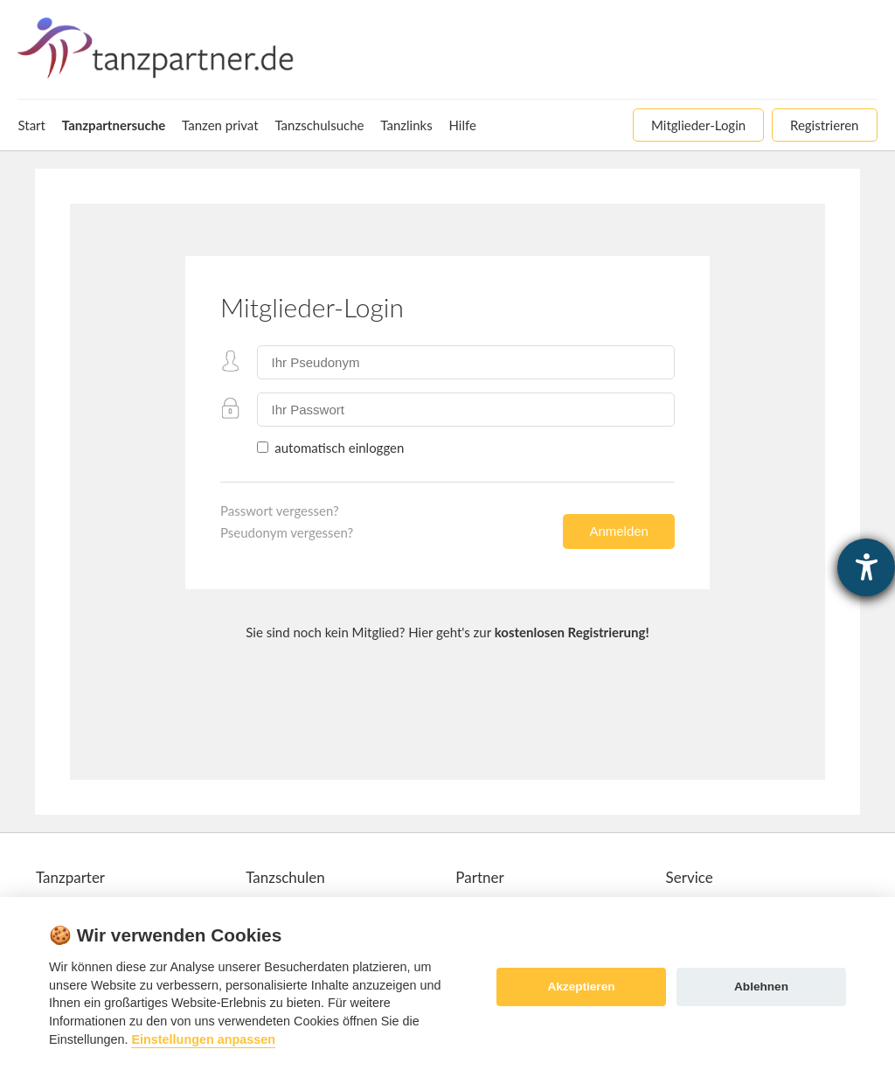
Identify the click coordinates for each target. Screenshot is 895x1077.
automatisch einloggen (337, 447)
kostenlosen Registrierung (570, 632)
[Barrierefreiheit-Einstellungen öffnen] (866, 567)
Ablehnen (761, 986)
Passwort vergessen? (279, 510)
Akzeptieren (580, 986)
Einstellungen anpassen (203, 1039)
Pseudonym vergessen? (286, 532)
